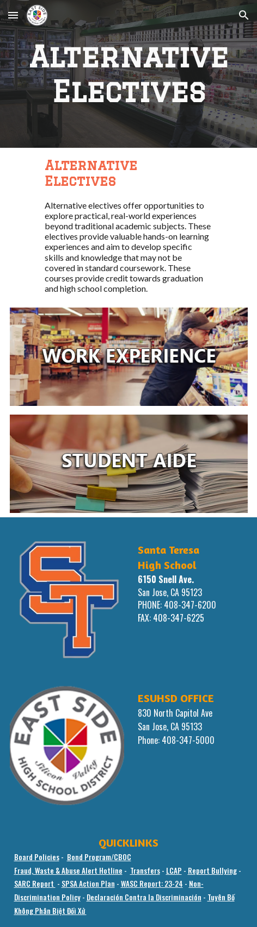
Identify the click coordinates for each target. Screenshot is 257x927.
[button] (13, 15)
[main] (129, 74)
